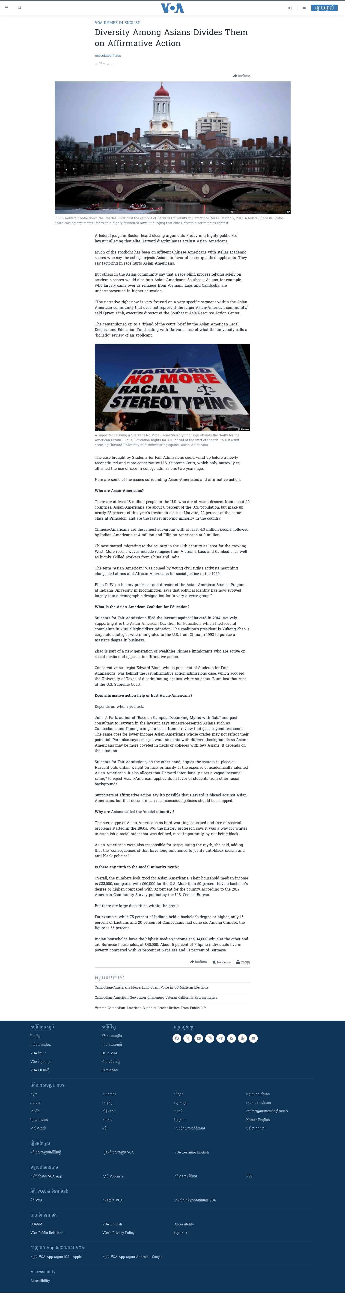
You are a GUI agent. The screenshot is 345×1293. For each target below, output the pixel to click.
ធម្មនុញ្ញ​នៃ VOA (112, 1200)
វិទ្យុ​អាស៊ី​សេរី (182, 1233)
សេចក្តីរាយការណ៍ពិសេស (189, 1128)
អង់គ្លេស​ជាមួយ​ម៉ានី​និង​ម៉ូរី (45, 1152)
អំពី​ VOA (36, 1200)
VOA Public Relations (46, 1233)
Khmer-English (258, 1120)
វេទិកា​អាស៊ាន (109, 1070)
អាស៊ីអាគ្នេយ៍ (38, 1128)
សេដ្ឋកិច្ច (107, 1103)
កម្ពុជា (34, 1094)
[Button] (241, 76)
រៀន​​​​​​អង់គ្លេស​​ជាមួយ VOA (118, 1152)
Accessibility (184, 1224)
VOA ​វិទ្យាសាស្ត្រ (40, 1062)
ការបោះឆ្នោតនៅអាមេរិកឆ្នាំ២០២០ (267, 1111)
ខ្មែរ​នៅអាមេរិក (39, 1120)
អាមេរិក (35, 1111)
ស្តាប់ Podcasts (112, 1176)
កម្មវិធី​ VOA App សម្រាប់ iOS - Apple (56, 1257)
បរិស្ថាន (179, 1094)
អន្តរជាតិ (35, 1103)
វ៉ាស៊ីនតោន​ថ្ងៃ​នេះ (40, 1045)
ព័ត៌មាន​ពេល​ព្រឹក (111, 1036)
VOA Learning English (191, 1152)
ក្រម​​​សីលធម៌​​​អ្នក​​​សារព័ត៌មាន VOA (195, 1200)
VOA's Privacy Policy (118, 1233)
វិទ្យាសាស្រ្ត (180, 1103)
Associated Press (108, 56)
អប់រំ (104, 1128)
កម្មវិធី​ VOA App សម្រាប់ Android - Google (132, 1257)
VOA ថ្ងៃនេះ (38, 1053)
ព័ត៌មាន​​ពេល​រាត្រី (111, 1045)
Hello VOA (109, 1053)
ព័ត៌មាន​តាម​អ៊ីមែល (185, 1176)
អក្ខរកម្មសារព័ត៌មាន (258, 1094)
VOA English (112, 1224)
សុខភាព (107, 1120)
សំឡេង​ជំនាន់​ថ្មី (110, 1062)
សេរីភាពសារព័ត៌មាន (258, 1103)
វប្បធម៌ (178, 1111)
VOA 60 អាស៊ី (39, 1070)
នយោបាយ (109, 1094)
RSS (249, 1176)
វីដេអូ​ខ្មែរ (35, 1036)
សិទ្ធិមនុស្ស (109, 1111)
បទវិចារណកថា (255, 1128)
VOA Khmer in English (117, 23)
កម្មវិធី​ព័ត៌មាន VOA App (46, 1176)
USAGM (36, 1224)
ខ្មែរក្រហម (180, 1120)
